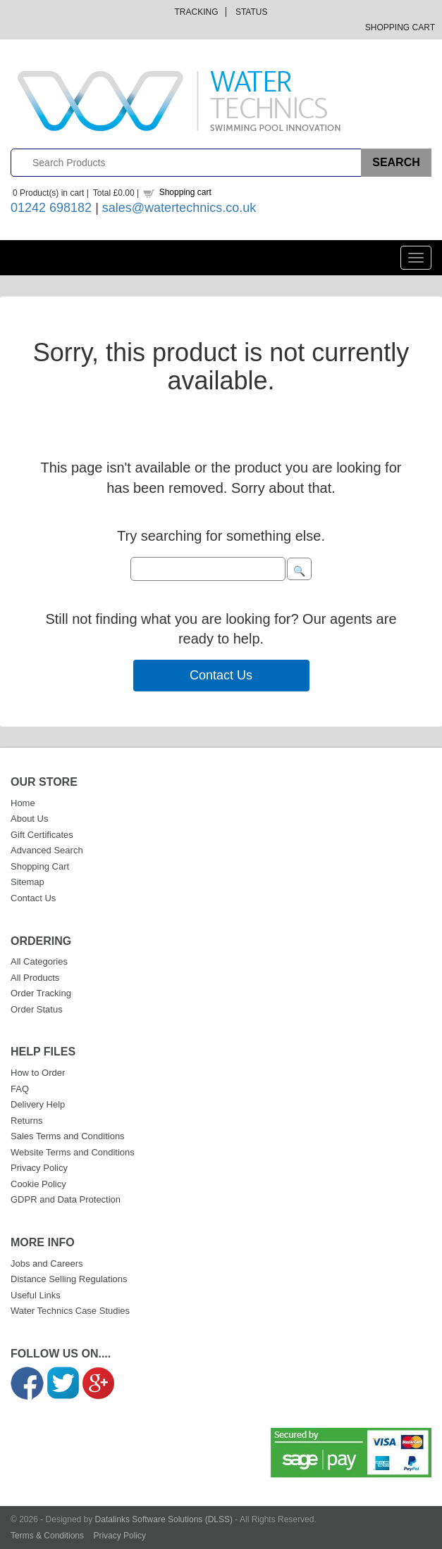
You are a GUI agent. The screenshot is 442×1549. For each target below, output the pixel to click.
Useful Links (36, 1295)
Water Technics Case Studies (70, 1310)
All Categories (39, 961)
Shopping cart (185, 192)
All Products (35, 977)
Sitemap (27, 882)
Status (251, 12)
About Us (29, 818)
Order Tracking (41, 993)
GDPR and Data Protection (66, 1199)
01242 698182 (51, 208)
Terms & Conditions (47, 1536)
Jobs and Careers (47, 1263)
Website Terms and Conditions (73, 1152)
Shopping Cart (400, 27)
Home (23, 803)
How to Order (38, 1072)
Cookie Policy (38, 1184)
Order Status (37, 1009)
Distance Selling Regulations (69, 1279)
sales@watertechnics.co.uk (179, 208)
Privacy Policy (39, 1167)
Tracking (197, 12)
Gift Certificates (42, 834)
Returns (27, 1120)
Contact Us (221, 675)
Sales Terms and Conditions (68, 1136)
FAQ (20, 1089)
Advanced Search (47, 850)
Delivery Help (38, 1104)
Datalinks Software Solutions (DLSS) (164, 1519)
